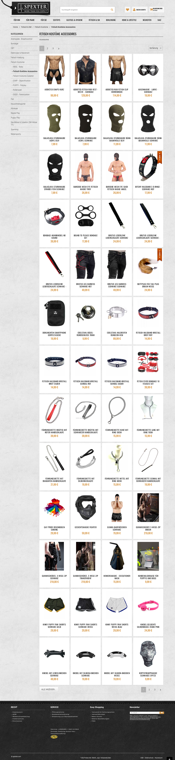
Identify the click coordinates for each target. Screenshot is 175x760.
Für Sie (44, 20)
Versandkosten (98, 718)
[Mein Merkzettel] (127, 9)
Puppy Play (15, 117)
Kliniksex (14, 108)
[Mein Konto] (139, 9)
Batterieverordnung (60, 718)
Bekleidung (111, 20)
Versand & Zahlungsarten (103, 714)
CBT (12, 48)
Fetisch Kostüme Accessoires (25, 71)
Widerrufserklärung (21, 723)
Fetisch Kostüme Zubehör (23, 76)
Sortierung (154, 48)
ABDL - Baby (18, 67)
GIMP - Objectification (22, 80)
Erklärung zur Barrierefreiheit (65, 723)
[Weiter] (58, 48)
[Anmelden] (161, 715)
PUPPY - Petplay (19, 85)
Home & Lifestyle (129, 20)
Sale (159, 20)
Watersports (16, 134)
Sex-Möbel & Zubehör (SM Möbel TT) (24, 123)
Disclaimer (17, 731)
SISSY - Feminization (21, 94)
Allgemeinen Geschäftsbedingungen (145, 724)
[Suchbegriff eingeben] (87, 10)
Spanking (14, 129)
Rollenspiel (17, 90)
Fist (12, 99)
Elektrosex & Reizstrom (20, 53)
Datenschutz (18, 727)
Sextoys (56, 20)
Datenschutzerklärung (140, 728)
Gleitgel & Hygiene (74, 20)
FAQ (93, 731)
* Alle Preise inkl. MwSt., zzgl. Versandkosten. (95, 758)
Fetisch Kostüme (17, 62)
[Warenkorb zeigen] (156, 9)
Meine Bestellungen (100, 727)
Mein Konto (97, 723)
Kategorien (17, 34)
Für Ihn (17, 20)
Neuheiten (147, 20)
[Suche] (112, 10)
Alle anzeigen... (48, 689)
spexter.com (26, 9)
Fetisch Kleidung (17, 57)
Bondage (14, 43)
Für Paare (30, 20)
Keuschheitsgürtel (18, 104)
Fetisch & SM (94, 20)
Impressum (17, 714)
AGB (14, 718)
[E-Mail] (147, 715)
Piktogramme (58, 714)
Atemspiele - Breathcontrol (21, 39)
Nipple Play (15, 113)
